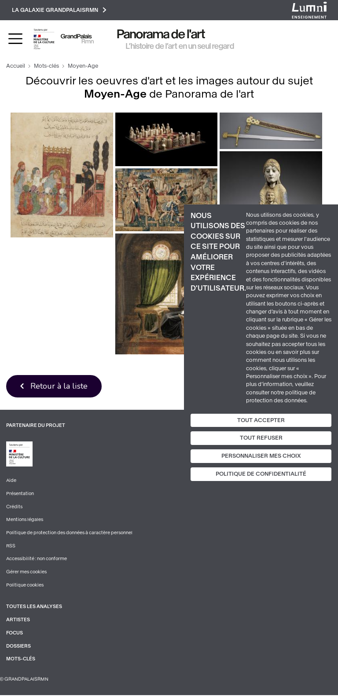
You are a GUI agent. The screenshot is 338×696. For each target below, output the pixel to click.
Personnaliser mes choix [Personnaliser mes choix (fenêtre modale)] (261, 456)
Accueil (15, 66)
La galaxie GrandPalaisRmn (59, 10)
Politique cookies (25, 585)
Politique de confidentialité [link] (261, 474)
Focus (14, 633)
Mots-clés (46, 66)
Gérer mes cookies (26, 572)
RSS (10, 546)
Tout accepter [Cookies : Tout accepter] (261, 420)
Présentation (20, 494)
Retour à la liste (59, 386)
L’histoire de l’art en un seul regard (180, 46)
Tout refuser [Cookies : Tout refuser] (261, 438)
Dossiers (18, 647)
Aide (11, 481)
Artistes (18, 620)
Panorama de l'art (161, 34)
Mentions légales (24, 520)
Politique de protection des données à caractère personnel (69, 533)
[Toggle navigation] (15, 39)
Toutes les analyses (34, 607)
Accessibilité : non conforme (36, 559)
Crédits (14, 507)
